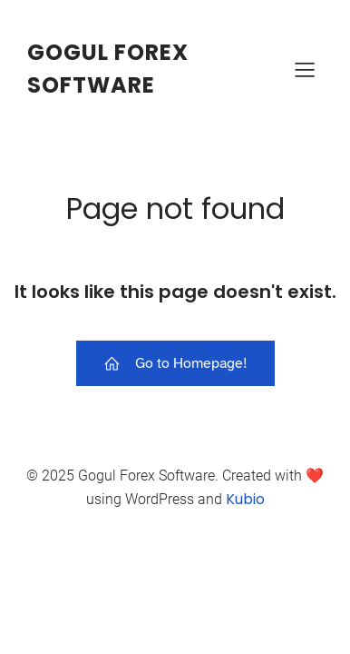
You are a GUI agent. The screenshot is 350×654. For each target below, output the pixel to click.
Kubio (245, 499)
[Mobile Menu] (305, 69)
